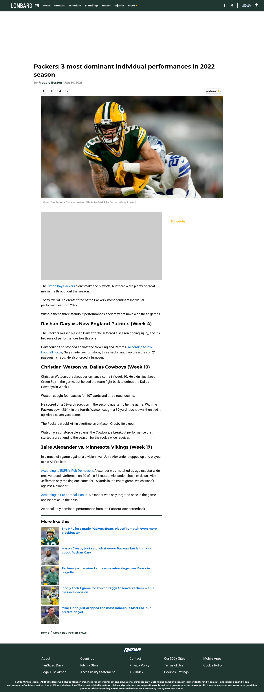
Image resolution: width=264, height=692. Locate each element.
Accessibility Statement (97, 672)
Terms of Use (174, 665)
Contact (135, 658)
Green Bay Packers (61, 286)
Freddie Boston (50, 82)
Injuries (119, 5)
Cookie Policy (213, 665)
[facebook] (224, 5)
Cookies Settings (176, 672)
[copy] (67, 91)
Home (45, 632)
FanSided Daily (52, 665)
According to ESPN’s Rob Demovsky (67, 470)
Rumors (59, 5)
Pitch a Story (89, 665)
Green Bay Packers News (70, 632)
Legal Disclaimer (53, 672)
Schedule (74, 5)
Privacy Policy (139, 665)
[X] (231, 5)
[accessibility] (256, 5)
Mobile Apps (212, 658)
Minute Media (30, 681)
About (45, 658)
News (47, 5)
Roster (106, 5)
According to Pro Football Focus (64, 495)
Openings (87, 658)
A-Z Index (136, 672)
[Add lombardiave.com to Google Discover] (213, 91)
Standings (91, 5)
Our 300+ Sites (174, 658)
